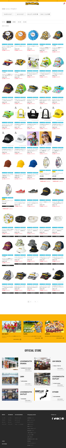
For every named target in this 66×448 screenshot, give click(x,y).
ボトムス (3, 422)
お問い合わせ (29, 436)
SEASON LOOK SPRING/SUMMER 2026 (54, 330)
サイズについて (30, 422)
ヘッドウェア (17, 422)
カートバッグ (17, 420)
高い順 (24, 21)
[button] (37, 302)
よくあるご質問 (30, 434)
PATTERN (4, 443)
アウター (3, 420)
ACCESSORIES (19, 414)
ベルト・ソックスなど (19, 424)
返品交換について (30, 430)
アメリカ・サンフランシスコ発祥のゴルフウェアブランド (11, 330)
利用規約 (29, 441)
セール (7, 8)
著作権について (30, 445)
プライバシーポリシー (31, 443)
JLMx (3, 441)
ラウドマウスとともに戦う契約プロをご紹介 (33, 330)
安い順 (19, 21)
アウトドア (4, 424)
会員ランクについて (31, 420)
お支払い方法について (31, 428)
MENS (3, 414)
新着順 (14, 21)
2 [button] (30, 301)
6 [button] (35, 301)
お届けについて (30, 424)
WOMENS (10, 414)
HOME (3, 8)
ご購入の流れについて (31, 432)
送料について (29, 426)
